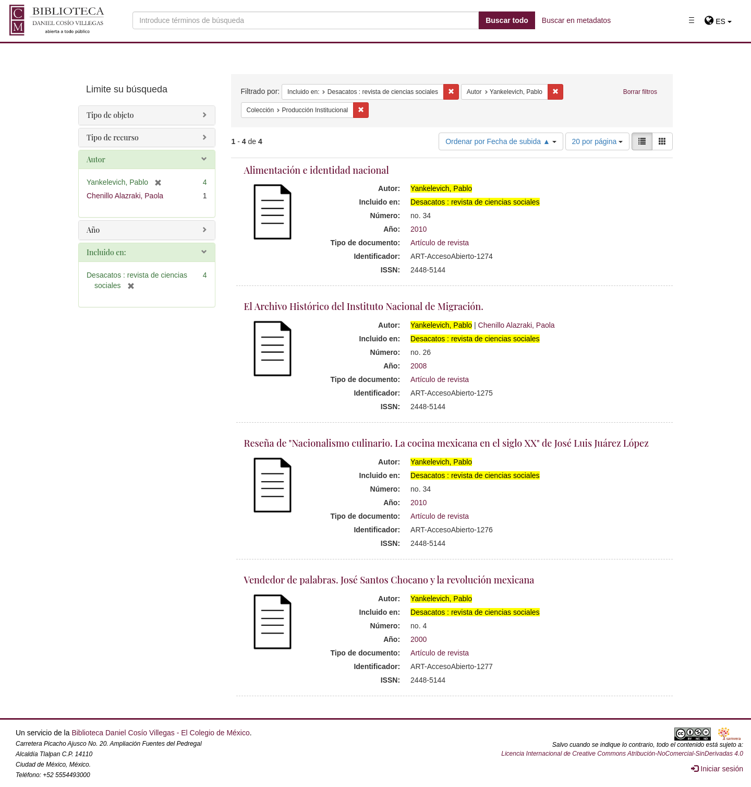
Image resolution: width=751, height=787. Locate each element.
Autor (96, 159)
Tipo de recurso (113, 137)
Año (93, 230)
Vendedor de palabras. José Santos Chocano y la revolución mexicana (389, 580)
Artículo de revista (439, 243)
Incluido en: (106, 252)
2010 (418, 229)
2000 (418, 639)
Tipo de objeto (110, 115)
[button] (717, 21)
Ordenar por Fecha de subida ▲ (500, 141)
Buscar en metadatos (576, 20)
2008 (418, 366)
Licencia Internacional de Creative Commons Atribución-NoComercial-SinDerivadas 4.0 (622, 753)
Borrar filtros (640, 92)
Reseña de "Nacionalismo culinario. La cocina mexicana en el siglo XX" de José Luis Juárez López (446, 443)
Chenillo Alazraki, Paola (516, 325)
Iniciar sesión (717, 769)
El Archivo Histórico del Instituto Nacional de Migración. (363, 306)
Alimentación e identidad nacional (316, 170)
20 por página (597, 141)
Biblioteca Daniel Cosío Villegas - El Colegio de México (160, 733)
